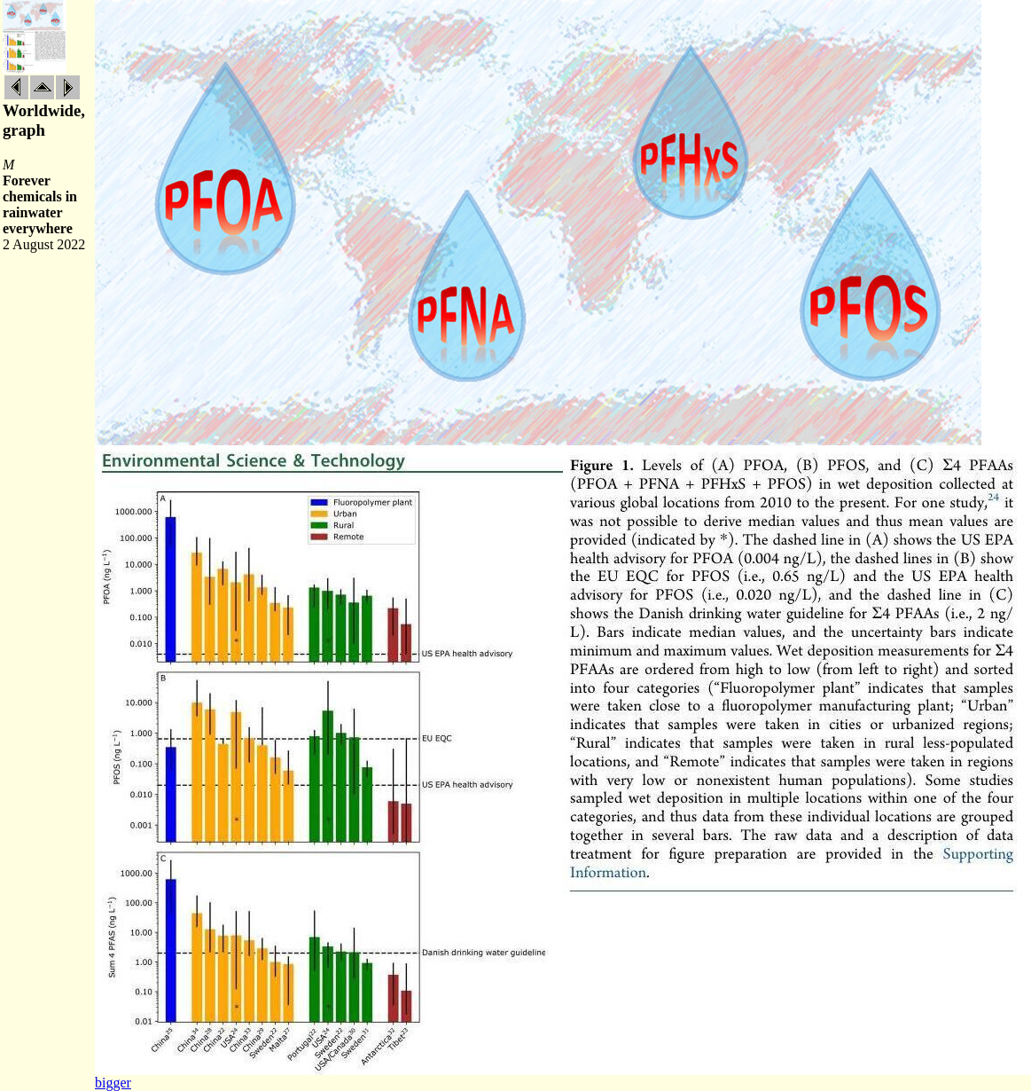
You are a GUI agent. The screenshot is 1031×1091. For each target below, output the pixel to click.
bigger (113, 1082)
